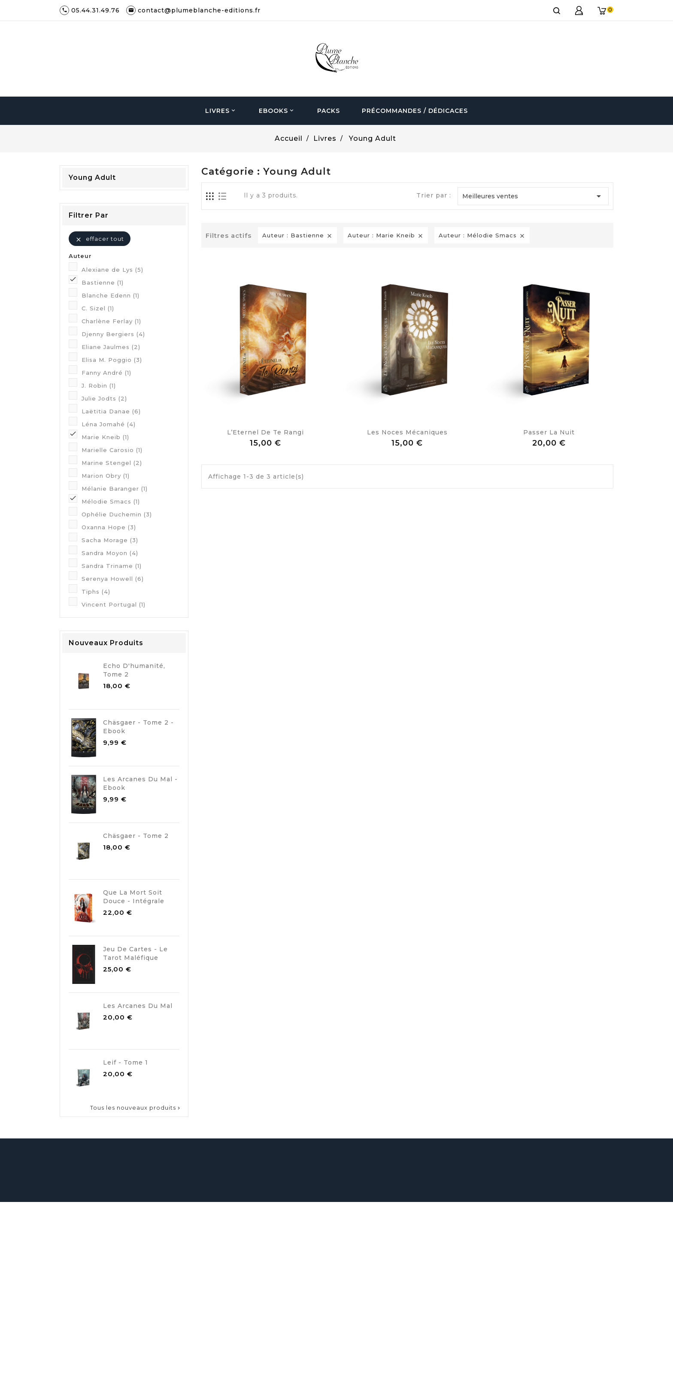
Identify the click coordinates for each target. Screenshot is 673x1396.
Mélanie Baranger (115, 488)
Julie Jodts (104, 398)
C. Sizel (98, 308)
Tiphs (96, 591)
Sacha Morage (110, 540)
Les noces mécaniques (407, 432)
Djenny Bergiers (113, 334)
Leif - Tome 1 (125, 1062)
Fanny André (106, 372)
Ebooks (277, 110)
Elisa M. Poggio (112, 359)
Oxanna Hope (109, 527)
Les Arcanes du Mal (138, 1006)
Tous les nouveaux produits (136, 1107)
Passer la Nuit (549, 432)
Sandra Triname (112, 565)
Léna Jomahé (109, 424)
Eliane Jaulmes (111, 346)
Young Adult (92, 177)
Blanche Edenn (110, 295)
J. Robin (99, 385)
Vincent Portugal (114, 604)
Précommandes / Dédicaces (415, 111)
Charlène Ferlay (111, 321)
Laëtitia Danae (111, 411)
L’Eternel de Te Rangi (265, 432)
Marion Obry (106, 475)
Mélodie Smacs (111, 501)
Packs (328, 111)
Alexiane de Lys (112, 269)
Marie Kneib (105, 437)
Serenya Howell (113, 578)
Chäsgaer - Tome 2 (136, 836)
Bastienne (103, 282)
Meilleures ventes (533, 196)
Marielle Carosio (112, 449)
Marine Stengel (112, 462)
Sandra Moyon (110, 552)
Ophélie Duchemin (117, 514)
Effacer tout (99, 239)
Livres (221, 110)
